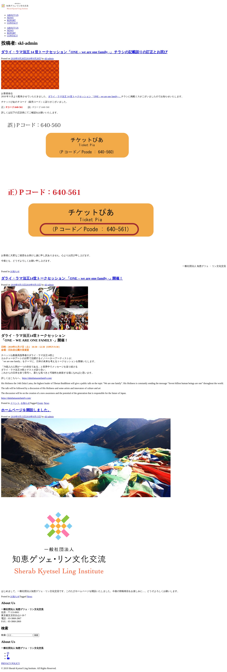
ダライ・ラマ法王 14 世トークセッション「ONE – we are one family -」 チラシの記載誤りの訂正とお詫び (84, 52)
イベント (15, 403)
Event (40, 403)
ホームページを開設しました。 (26, 410)
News (46, 403)
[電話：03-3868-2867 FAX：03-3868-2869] (113, 609)
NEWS (10, 17)
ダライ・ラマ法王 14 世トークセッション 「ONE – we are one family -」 (84, 96)
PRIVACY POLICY (10, 663)
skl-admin (49, 58)
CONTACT (12, 23)
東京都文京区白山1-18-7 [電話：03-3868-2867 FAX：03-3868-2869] (13, 615)
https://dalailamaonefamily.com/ (37, 378)
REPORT (11, 20)
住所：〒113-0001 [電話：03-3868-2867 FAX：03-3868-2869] (10, 612)
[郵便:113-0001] (113, 618)
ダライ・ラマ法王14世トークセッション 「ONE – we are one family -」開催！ (62, 278)
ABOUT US (12, 15)
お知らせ (15, 271)
